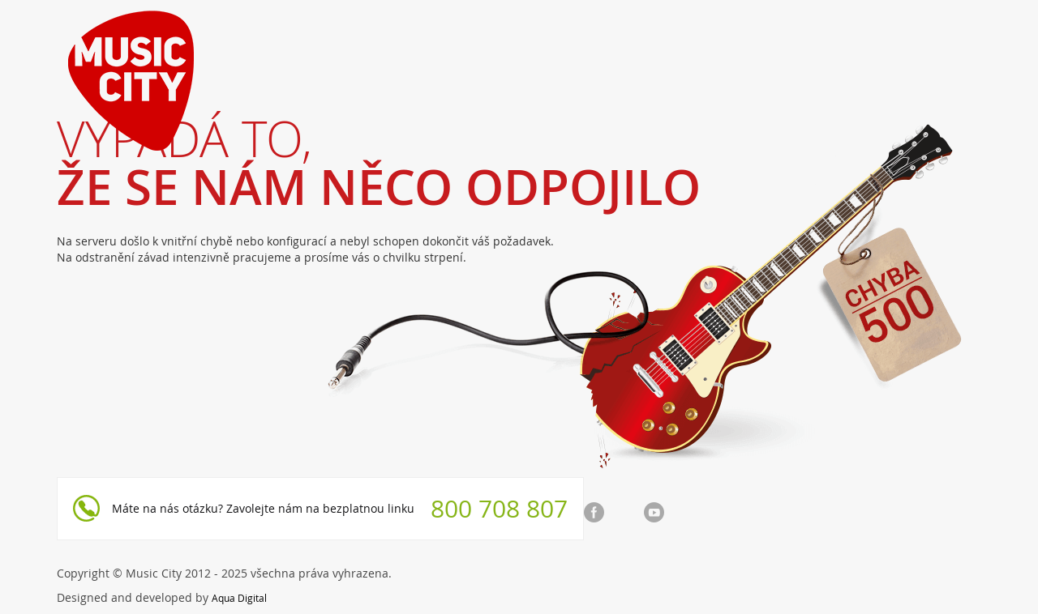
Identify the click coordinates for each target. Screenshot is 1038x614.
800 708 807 (499, 509)
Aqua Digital (239, 597)
